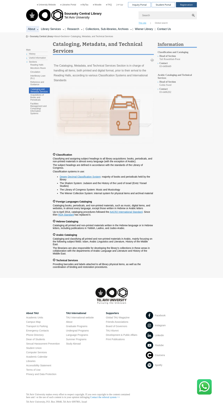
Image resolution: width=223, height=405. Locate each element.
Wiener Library (144, 29)
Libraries (31, 361)
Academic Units (34, 317)
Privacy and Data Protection (41, 374)
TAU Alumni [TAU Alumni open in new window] (112, 330)
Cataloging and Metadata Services (39, 90)
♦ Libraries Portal (68, 4)
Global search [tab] (161, 23)
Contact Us (164, 29)
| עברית (119, 4)
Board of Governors (116, 326)
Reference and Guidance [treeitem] (37, 83)
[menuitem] (46, 4)
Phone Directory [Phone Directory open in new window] (35, 335)
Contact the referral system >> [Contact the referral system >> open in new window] (105, 397)
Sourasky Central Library (41, 36)
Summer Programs (76, 339)
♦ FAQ (109, 4)
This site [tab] (142, 23)
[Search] (168, 15)
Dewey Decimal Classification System (80, 176)
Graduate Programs (76, 326)
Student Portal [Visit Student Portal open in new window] (163, 4)
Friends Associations (117, 321)
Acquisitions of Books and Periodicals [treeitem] (37, 97)
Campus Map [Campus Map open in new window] (33, 321)
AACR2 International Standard (126, 212)
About (69, 321)
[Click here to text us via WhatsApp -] (204, 387)
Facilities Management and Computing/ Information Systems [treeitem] (38, 108)
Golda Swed (165, 85)
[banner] (111, 16)
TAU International (76, 313)
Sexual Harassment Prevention (43, 343)
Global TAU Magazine (118, 317)
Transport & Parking (37, 326)
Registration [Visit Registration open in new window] (186, 4)
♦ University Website (46, 4)
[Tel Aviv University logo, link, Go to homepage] (64, 16)
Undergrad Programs (77, 330)
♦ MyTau (84, 4)
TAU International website (80, 317)
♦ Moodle (97, 4)
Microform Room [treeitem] (38, 68)
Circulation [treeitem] (35, 72)
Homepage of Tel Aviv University (27, 36)
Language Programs (77, 335)
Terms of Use (33, 369)
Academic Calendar (36, 356)
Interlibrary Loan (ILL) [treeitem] (37, 77)
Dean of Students (35, 339)
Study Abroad (73, 343)
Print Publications (115, 339)
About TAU (32, 313)
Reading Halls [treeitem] (36, 65)
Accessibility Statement (38, 365)
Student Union (34, 348)
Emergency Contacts (37, 330)
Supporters (112, 313)
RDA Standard (66, 214)
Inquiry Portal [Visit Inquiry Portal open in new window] (139, 4)
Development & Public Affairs (121, 335)
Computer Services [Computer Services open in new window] (36, 352)
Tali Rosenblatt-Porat (169, 59)
